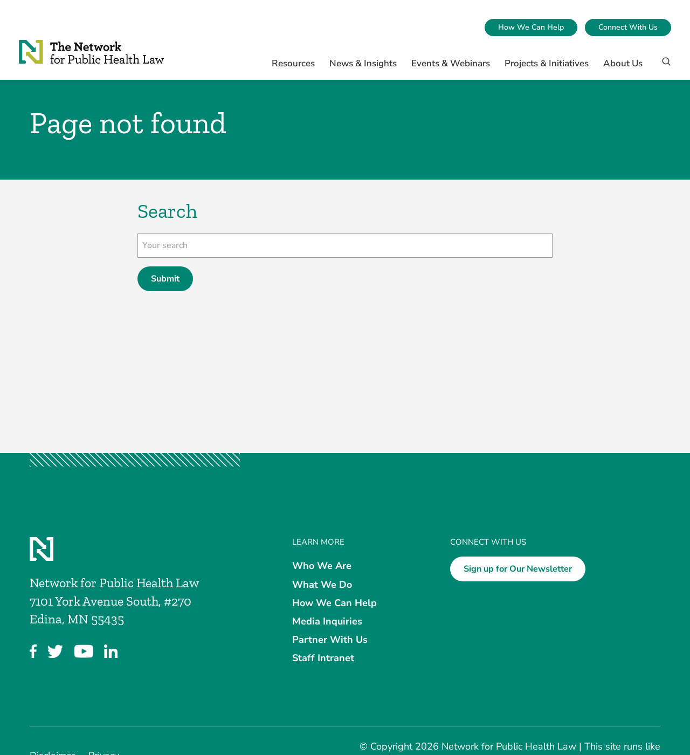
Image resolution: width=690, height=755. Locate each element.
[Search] (662, 66)
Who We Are (321, 565)
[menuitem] (531, 27)
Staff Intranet (323, 657)
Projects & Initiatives (547, 63)
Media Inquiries (327, 621)
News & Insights (363, 63)
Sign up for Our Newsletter (518, 569)
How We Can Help (531, 27)
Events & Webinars (450, 63)
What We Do (322, 584)
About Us (623, 63)
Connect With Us (628, 27)
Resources (293, 63)
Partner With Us (330, 639)
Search (167, 211)
